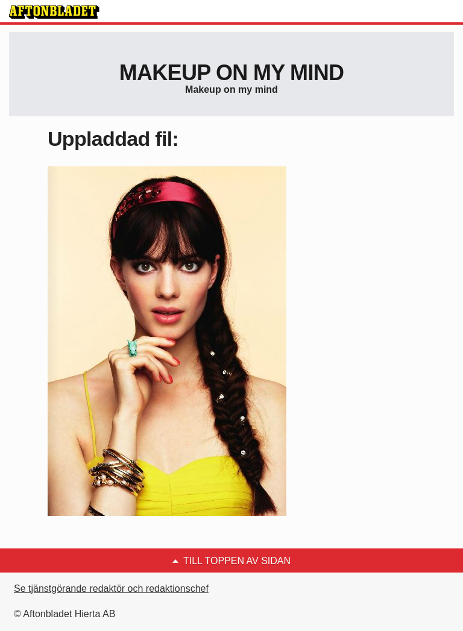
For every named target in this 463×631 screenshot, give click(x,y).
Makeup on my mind (231, 72)
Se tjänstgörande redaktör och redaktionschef (111, 588)
